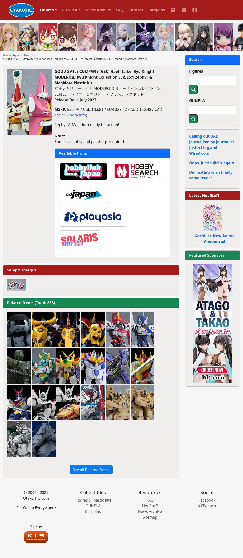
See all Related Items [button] (91, 469)
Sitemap (150, 517)
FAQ (120, 10)
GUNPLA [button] (70, 10)
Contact (136, 10)
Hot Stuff (150, 505)
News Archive (98, 10)
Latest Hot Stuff (204, 195)
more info (77, 115)
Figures (196, 71)
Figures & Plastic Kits (24, 55)
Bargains (156, 10)
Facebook (206, 500)
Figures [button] (47, 10)
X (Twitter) (207, 505)
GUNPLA (197, 100)
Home (6, 55)
